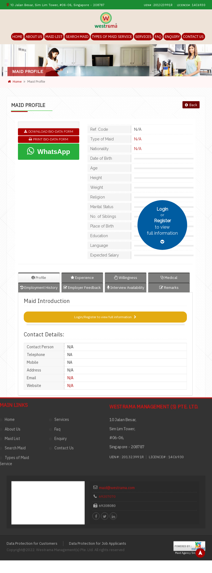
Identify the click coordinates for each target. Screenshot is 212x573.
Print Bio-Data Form (48, 140)
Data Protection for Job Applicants (97, 459)
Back (191, 105)
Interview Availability (125, 288)
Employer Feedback (82, 288)
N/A (135, 139)
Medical (169, 278)
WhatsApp (48, 151)
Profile (38, 278)
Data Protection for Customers (32, 459)
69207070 (121, 415)
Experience (82, 278)
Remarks (169, 288)
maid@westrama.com (127, 409)
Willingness (125, 278)
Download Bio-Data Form (48, 132)
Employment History (38, 288)
